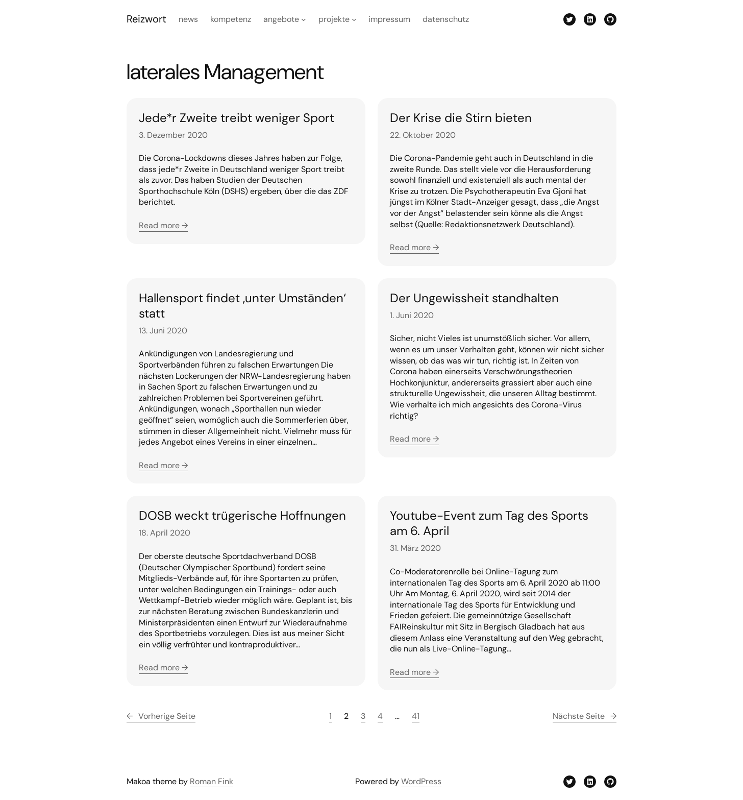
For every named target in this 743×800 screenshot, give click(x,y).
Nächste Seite (584, 716)
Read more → (163, 225)
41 (415, 716)
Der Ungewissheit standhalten (474, 298)
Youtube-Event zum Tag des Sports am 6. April (489, 523)
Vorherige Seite (161, 716)
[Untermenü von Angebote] (303, 19)
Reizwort (146, 19)
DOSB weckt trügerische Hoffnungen (242, 515)
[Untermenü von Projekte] (354, 19)
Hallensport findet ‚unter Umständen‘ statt (242, 305)
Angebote (281, 19)
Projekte (334, 19)
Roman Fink (211, 781)
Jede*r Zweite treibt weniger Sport (236, 118)
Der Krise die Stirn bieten (461, 118)
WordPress (421, 781)
